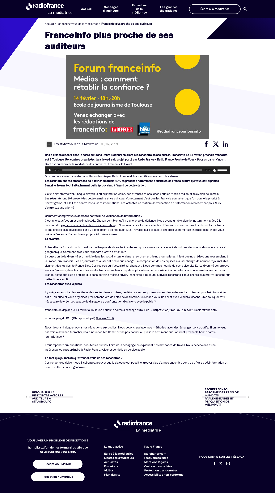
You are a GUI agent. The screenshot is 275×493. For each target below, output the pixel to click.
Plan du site (112, 474)
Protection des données (161, 470)
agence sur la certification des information (88, 225)
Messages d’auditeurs (119, 458)
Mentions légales (156, 462)
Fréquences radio (156, 458)
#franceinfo (209, 309)
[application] (137, 170)
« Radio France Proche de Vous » (175, 159)
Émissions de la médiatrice (139, 9)
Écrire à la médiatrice (118, 453)
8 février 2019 (105, 318)
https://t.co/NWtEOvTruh (169, 309)
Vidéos (108, 470)
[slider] (132, 170)
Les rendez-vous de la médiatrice (77, 23)
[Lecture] (50, 170)
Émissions (111, 466)
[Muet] (214, 170)
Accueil (86, 8)
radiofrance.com (155, 453)
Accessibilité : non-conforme (164, 474)
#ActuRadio (194, 309)
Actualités (111, 462)
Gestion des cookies (158, 466)
